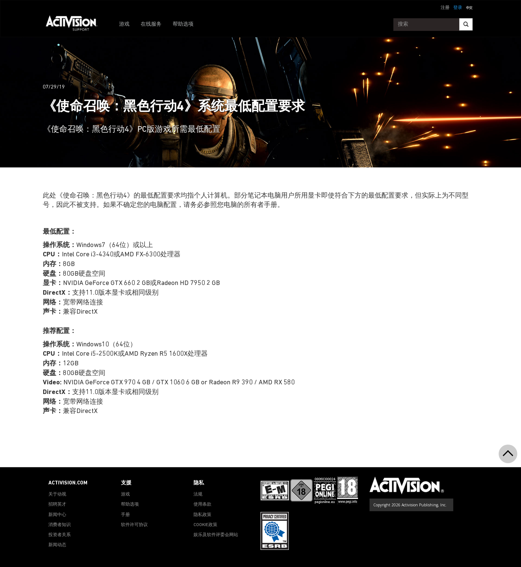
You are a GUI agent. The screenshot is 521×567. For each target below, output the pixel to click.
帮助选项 (183, 24)
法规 (198, 494)
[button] (469, 7)
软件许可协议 (134, 525)
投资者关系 (59, 535)
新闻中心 (57, 515)
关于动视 (57, 494)
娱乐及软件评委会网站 (216, 535)
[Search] (466, 24)
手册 (125, 515)
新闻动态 (57, 545)
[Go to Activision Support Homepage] (75, 24)
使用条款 (202, 504)
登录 (457, 8)
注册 (445, 8)
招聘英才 (57, 504)
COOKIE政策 (205, 525)
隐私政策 (202, 515)
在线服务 (151, 24)
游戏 (124, 24)
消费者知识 (59, 525)
